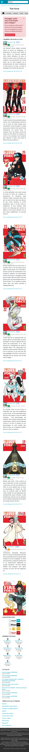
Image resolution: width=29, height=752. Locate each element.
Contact (24, 748)
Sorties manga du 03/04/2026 (9, 692)
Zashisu (4, 711)
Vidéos (21, 13)
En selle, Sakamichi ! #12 (21, 655)
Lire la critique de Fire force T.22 (12, 288)
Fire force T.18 (11, 475)
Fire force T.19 (11, 403)
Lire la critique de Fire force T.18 (12, 504)
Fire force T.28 (11, 42)
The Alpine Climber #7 (9, 641)
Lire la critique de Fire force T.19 (12, 432)
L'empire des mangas (7, 713)
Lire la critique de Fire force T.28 (12, 71)
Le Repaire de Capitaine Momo (10, 708)
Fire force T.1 (10, 546)
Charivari (4, 703)
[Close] (24, 18)
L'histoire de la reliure (7, 715)
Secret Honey (5, 720)
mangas (9, 730)
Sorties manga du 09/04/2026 (9, 672)
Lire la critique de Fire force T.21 (12, 360)
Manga (5, 2)
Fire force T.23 (11, 186)
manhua (16, 730)
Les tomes (8, 13)
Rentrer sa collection (15, 748)
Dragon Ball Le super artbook (9, 706)
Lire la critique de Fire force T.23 (12, 217)
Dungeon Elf (5, 723)
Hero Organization (7, 725)
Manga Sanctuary (9, 729)
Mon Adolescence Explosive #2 (11, 648)
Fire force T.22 (11, 259)
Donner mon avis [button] (10, 34)
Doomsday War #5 (19, 648)
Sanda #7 (7, 662)
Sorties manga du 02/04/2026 (9, 696)
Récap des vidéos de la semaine (10, 684)
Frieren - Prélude (6, 718)
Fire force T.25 (11, 114)
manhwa (12, 730)
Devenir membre (7, 748)
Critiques (15, 13)
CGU (21, 748)
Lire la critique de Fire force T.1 (12, 574)
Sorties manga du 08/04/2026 (9, 675)
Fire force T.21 (11, 331)
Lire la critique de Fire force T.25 (12, 143)
